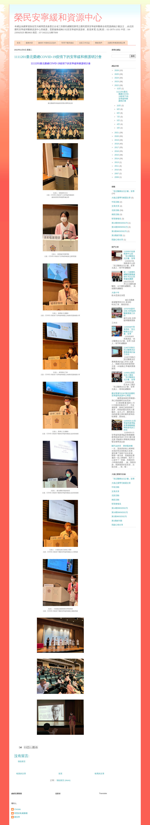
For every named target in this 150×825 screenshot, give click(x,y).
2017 (117, 147)
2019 (117, 140)
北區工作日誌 (84, 43)
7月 (118, 117)
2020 (117, 136)
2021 (117, 132)
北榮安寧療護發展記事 (116, 43)
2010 (117, 170)
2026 (117, 70)
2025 (117, 74)
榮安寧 (17, 817)
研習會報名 (116, 219)
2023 (117, 81)
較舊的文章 (99, 773)
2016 (117, 151)
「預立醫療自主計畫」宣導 (123, 191)
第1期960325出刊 (119, 231)
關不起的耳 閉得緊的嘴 (122, 446)
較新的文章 (21, 773)
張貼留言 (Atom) (63, 780)
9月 (118, 109)
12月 (119, 88)
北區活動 (115, 210)
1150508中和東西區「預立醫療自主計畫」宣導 (129, 330)
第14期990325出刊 (120, 223)
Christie (17, 809)
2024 (117, 78)
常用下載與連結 (67, 43)
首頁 (18, 43)
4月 (118, 124)
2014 (117, 158)
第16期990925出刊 (120, 227)
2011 (117, 166)
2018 (117, 144)
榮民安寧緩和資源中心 (58, 17)
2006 (117, 177)
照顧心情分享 (117, 240)
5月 (118, 120)
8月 (118, 113)
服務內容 (29, 43)
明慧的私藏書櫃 (21, 813)
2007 (117, 173)
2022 (117, 85)
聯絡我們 (98, 43)
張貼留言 (21, 761)
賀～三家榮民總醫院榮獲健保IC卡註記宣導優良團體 (129, 275)
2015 (117, 155)
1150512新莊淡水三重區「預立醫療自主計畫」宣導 (129, 376)
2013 (117, 162)
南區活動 (115, 214)
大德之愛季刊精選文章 (121, 198)
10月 (119, 105)
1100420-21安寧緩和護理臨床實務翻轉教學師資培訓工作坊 (130, 425)
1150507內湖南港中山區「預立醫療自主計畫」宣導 (129, 254)
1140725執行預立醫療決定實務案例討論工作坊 (129, 351)
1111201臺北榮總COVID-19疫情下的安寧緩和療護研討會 (122, 96)
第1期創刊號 (117, 235)
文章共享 (115, 206)
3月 (118, 128)
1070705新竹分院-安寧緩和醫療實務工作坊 (130, 312)
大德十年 (115, 292)
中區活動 (115, 202)
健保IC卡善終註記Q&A (47, 43)
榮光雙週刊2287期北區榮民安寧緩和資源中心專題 (123, 394)
